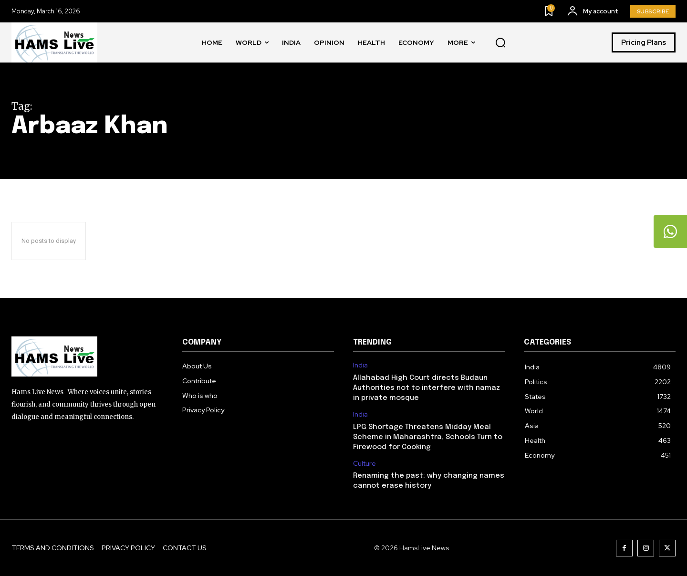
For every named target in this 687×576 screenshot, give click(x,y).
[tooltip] (670, 231)
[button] (500, 43)
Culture (364, 464)
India (360, 365)
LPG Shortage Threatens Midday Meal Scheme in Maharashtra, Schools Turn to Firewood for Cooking (427, 437)
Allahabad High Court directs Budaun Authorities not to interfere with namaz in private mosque (426, 388)
